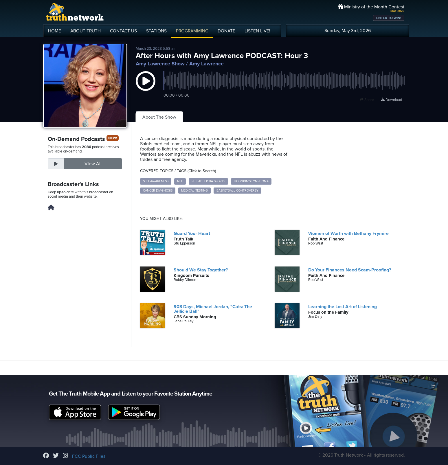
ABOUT (85, 31)
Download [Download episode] (391, 100)
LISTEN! (257, 31)
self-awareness (155, 181)
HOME (54, 31)
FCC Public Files (88, 456)
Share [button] (367, 100)
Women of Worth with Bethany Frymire (348, 233)
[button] (145, 87)
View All (93, 164)
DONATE (226, 31)
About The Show (159, 117)
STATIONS (156, 31)
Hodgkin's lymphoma (251, 181)
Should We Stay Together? (201, 270)
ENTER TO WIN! (388, 18)
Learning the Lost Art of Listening (342, 307)
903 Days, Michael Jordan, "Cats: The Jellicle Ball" (213, 309)
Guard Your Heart (192, 233)
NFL (180, 181)
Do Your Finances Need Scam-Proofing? (349, 270)
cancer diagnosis (157, 190)
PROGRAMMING (192, 31)
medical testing (194, 190)
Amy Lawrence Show (160, 63)
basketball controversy (237, 190)
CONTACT (123, 31)
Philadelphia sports (208, 181)
